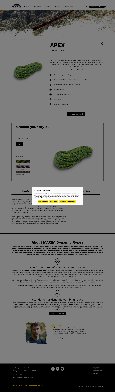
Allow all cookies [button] (43, 201)
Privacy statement (45, 197)
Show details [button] (54, 201)
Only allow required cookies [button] (67, 201)
